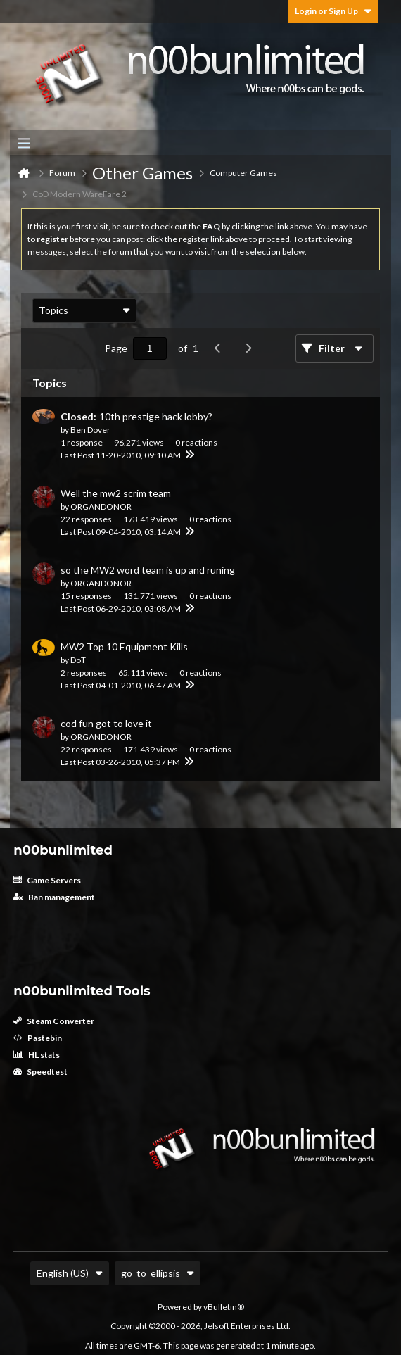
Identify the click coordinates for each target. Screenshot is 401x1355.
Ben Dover (90, 429)
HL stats (36, 1055)
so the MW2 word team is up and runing (148, 570)
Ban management (54, 897)
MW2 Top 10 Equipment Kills (124, 647)
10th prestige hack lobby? (155, 416)
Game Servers (47, 880)
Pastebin (37, 1038)
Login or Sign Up (333, 11)
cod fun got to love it (106, 723)
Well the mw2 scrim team (116, 493)
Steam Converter (53, 1021)
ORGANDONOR (101, 506)
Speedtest (40, 1071)
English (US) (70, 1273)
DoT (78, 660)
